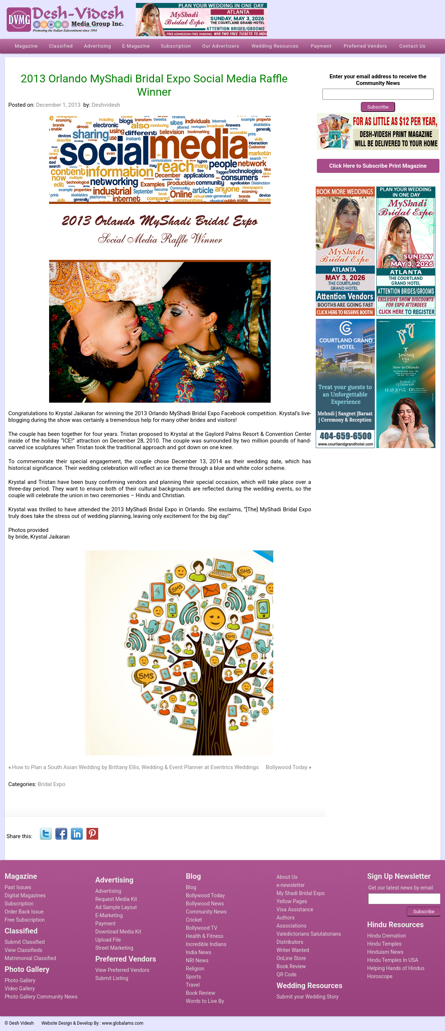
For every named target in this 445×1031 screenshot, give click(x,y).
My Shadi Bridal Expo (301, 893)
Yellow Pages (292, 901)
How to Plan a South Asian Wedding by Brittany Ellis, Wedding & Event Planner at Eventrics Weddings (135, 767)
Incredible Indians (206, 944)
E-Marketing (109, 915)
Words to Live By (205, 1001)
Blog (191, 887)
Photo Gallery (20, 980)
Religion (195, 969)
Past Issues (18, 887)
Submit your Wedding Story (308, 997)
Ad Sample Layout (116, 907)
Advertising (108, 891)
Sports (193, 977)
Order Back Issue (24, 912)
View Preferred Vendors (122, 970)
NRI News (197, 960)
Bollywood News (205, 904)
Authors (286, 918)
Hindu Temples (384, 944)
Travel (192, 985)
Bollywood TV (201, 928)
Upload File (108, 940)
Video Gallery (20, 988)
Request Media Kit (116, 899)
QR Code (287, 974)
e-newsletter (291, 885)
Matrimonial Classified (31, 958)
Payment (105, 923)
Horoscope (379, 976)
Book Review (200, 993)
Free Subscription (25, 920)
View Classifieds (23, 950)
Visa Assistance (295, 909)
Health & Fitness (204, 936)
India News (198, 952)
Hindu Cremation (386, 936)
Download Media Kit (118, 932)
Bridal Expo (51, 784)
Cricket (194, 920)
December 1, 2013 (58, 105)
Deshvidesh (106, 105)
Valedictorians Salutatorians (309, 934)
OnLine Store (291, 958)
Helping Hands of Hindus (395, 968)
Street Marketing (114, 948)
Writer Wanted (293, 950)
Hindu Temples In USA (392, 960)
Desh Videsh (21, 1023)
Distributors (290, 942)
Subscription (19, 904)
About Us (287, 877)
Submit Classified (25, 942)
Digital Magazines (25, 895)
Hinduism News (385, 952)
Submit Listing (111, 978)
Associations (292, 926)
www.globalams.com (122, 1023)
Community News (206, 912)
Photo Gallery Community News (41, 997)
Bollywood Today (287, 767)
